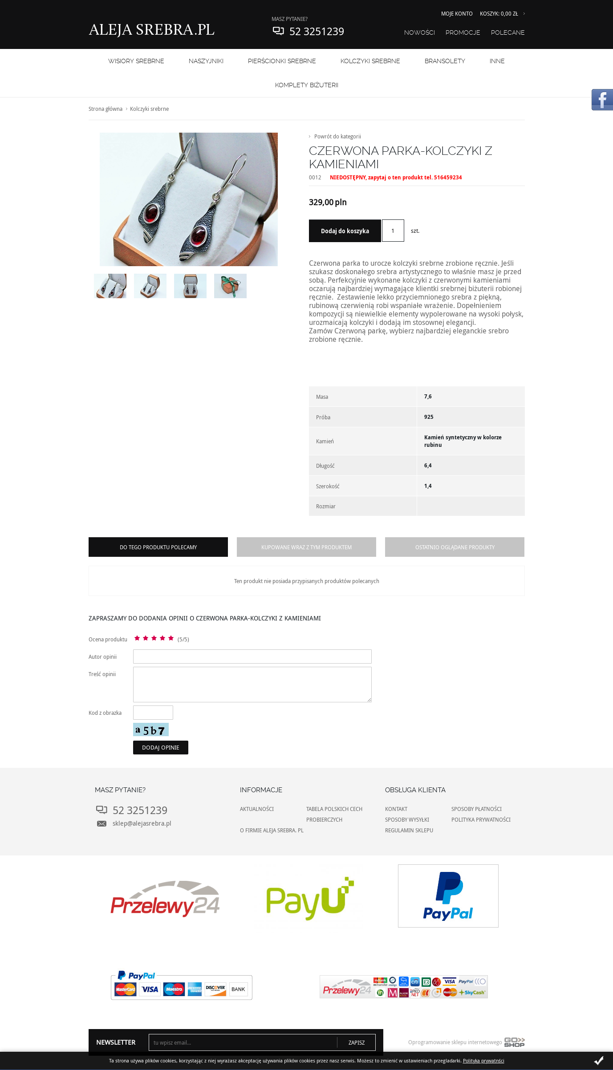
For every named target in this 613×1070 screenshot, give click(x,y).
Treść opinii (102, 673)
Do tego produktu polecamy (158, 547)
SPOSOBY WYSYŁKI (407, 819)
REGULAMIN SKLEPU (409, 830)
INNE (497, 61)
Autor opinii (103, 656)
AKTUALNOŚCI (257, 808)
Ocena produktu (108, 639)
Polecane (508, 32)
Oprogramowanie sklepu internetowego (466, 1044)
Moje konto (457, 13)
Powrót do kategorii (337, 136)
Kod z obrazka (105, 712)
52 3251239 (316, 31)
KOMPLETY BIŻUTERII (306, 85)
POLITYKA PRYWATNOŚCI (481, 819)
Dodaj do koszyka (345, 231)
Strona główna (105, 108)
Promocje (463, 32)
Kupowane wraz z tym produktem (306, 547)
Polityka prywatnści (483, 1060)
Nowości (419, 32)
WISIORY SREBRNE (136, 61)
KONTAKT (396, 808)
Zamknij (598, 1060)
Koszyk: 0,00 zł (499, 13)
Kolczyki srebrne (370, 61)
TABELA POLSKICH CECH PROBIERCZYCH (334, 814)
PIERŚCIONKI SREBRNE (282, 61)
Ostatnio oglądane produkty (455, 547)
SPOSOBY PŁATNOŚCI (476, 808)
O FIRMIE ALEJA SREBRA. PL (272, 830)
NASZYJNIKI (206, 61)
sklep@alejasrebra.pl (142, 823)
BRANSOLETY (445, 61)
